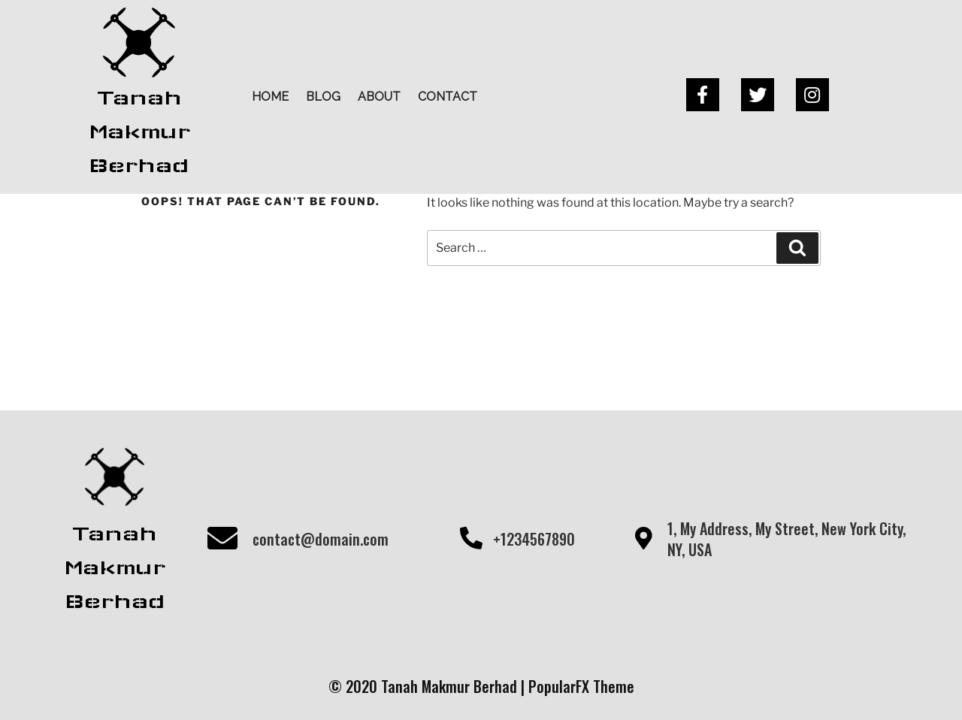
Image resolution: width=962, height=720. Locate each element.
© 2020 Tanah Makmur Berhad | (428, 686)
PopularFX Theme (581, 686)
